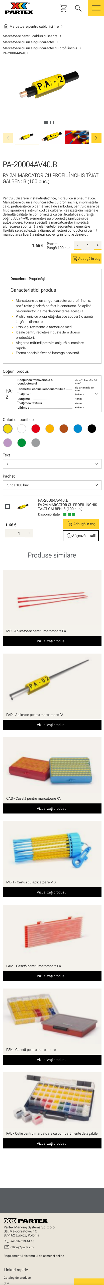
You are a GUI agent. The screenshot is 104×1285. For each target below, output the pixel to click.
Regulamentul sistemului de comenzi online (34, 1256)
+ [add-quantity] (97, 245)
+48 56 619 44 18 (22, 1241)
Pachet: (52, 244)
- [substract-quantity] (77, 245)
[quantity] (88, 245)
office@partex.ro (22, 1247)
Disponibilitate (49, 514)
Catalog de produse (17, 1277)
